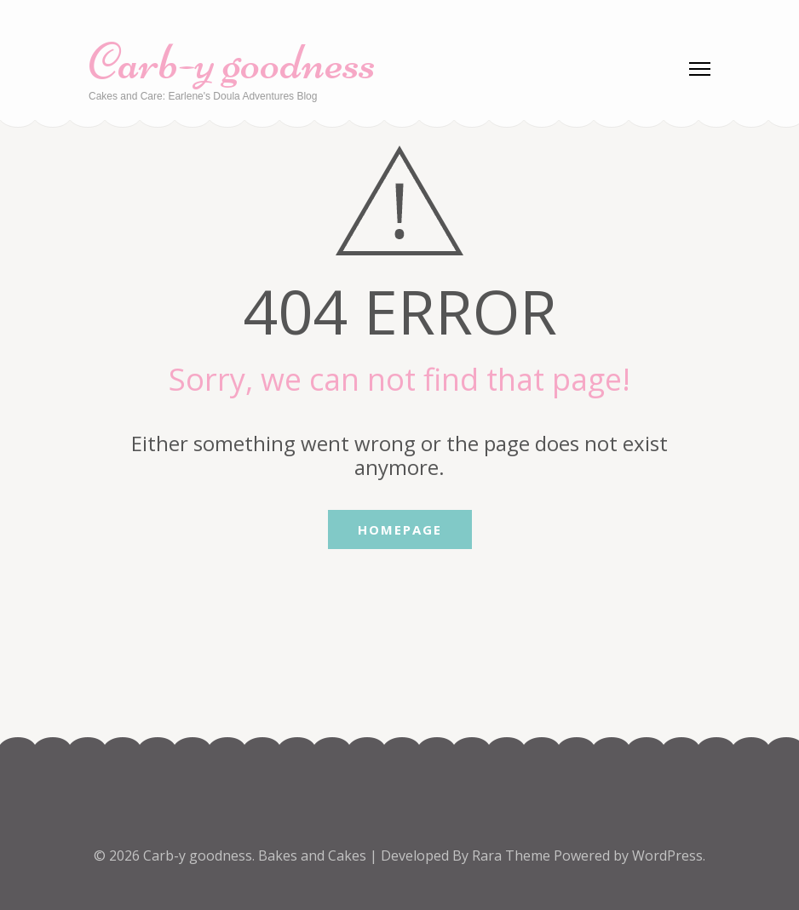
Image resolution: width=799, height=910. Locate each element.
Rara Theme (513, 855)
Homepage (400, 529)
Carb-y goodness (232, 62)
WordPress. (668, 855)
